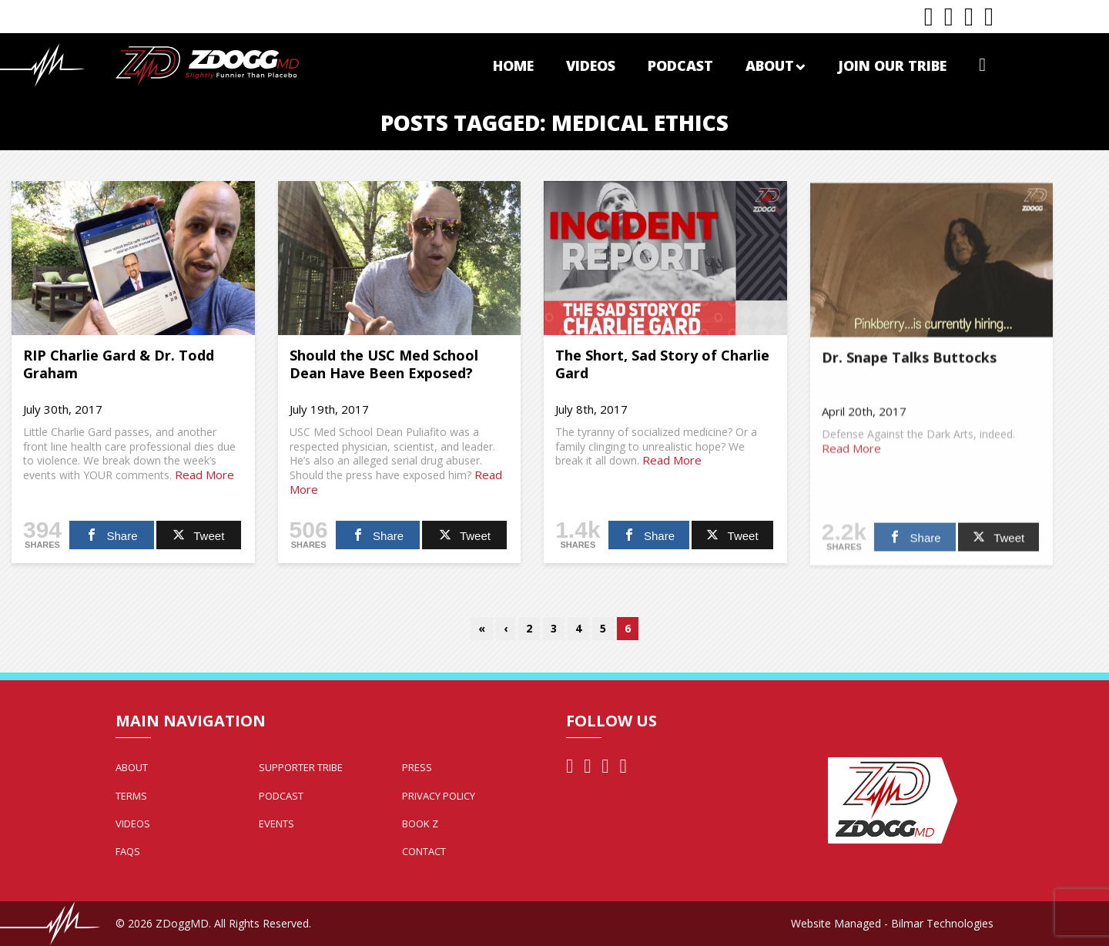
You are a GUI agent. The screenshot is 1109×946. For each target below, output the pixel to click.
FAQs (128, 851)
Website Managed (836, 923)
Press (417, 767)
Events (276, 823)
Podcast (680, 65)
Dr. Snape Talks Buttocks (909, 362)
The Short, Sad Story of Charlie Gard (662, 364)
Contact (424, 851)
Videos (590, 65)
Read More (204, 474)
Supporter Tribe (301, 767)
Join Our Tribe (892, 65)
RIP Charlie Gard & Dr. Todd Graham (118, 364)
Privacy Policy (438, 796)
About (775, 65)
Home (513, 65)
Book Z (420, 823)
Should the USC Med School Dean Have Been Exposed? (384, 364)
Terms (131, 796)
